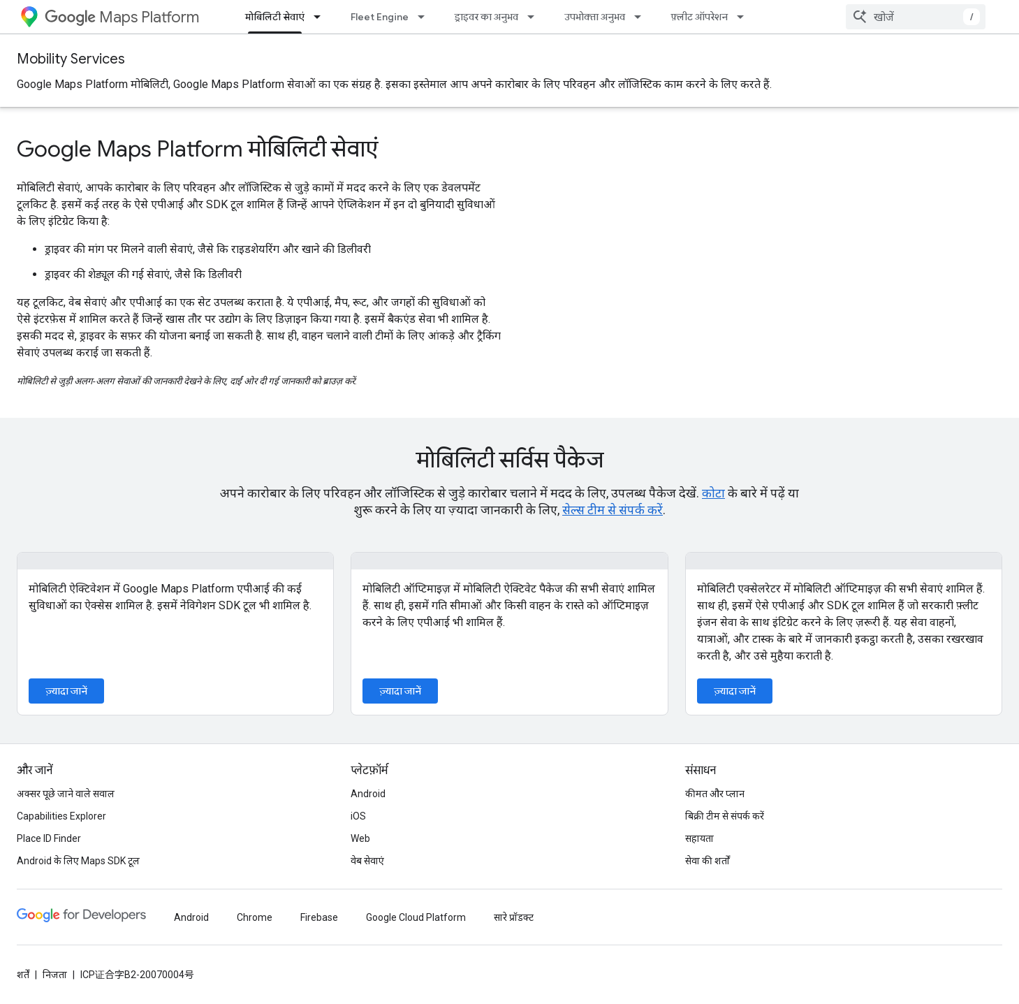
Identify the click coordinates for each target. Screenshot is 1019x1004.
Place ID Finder (49, 838)
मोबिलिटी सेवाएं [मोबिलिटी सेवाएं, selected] (275, 16)
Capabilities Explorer (61, 816)
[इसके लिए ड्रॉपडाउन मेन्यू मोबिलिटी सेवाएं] (321, 17)
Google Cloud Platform (416, 917)
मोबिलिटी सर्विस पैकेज (509, 460)
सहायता (699, 838)
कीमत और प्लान (715, 793)
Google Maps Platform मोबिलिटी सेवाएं (197, 149)
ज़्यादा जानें (66, 691)
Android (368, 793)
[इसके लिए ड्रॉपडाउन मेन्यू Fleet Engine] (425, 17)
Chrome (254, 917)
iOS (358, 816)
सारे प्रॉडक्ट (514, 917)
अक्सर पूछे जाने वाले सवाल (66, 793)
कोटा (713, 493)
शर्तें (23, 974)
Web (360, 838)
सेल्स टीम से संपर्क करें (612, 509)
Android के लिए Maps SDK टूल (78, 860)
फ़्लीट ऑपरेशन (699, 16)
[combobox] (915, 16)
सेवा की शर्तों (707, 860)
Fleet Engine (380, 16)
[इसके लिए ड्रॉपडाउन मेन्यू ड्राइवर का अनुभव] (535, 17)
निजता (55, 974)
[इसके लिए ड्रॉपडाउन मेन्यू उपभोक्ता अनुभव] (642, 17)
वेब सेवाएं (367, 860)
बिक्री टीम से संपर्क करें (724, 816)
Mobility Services (71, 59)
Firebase (319, 917)
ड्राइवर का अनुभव (486, 16)
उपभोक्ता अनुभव (594, 16)
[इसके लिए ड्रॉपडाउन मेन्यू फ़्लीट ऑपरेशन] (744, 17)
